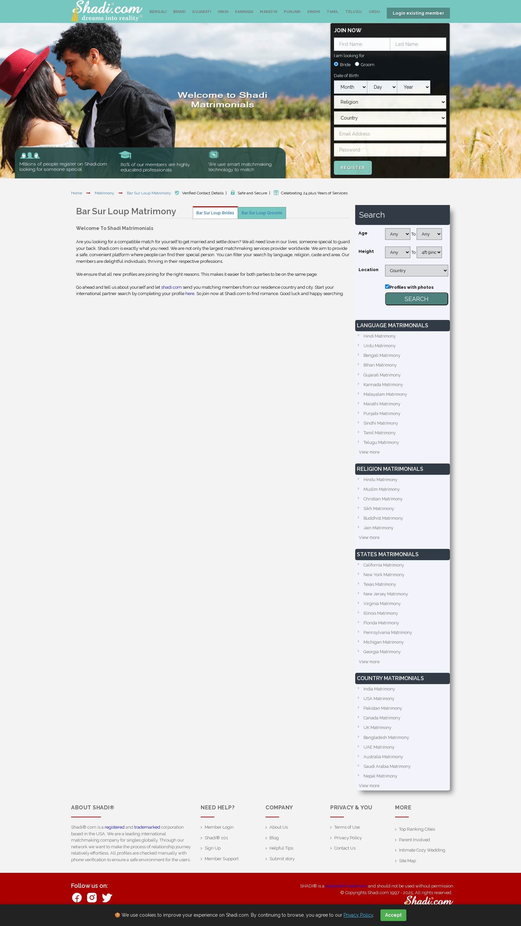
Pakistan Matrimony (383, 712)
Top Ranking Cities (417, 834)
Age (363, 232)
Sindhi (313, 12)
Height (366, 250)
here (189, 292)
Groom (367, 63)
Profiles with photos (411, 286)
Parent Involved (414, 844)
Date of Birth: (347, 74)
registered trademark (346, 890)
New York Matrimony (384, 576)
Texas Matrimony (380, 586)
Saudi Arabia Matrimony (387, 771)
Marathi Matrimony (382, 403)
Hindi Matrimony (380, 335)
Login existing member (418, 13)
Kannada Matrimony (384, 384)
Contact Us (345, 853)
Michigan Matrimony (384, 645)
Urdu (374, 12)
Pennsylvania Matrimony (388, 635)
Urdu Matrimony (380, 345)
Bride (345, 63)
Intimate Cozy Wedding (422, 855)
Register (353, 166)
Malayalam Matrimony (386, 394)
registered (115, 832)
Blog (274, 842)
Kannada (244, 12)
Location (368, 268)
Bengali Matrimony (382, 355)
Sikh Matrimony (379, 509)
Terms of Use (347, 832)
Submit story (282, 863)
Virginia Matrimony (382, 606)
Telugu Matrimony (382, 443)
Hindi (223, 12)
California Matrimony (384, 567)
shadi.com (171, 286)
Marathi (268, 12)
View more (369, 453)
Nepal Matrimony (381, 780)
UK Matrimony (378, 731)
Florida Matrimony (382, 625)
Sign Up (213, 853)
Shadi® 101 (216, 842)
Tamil (333, 12)
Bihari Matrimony (381, 364)
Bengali (158, 12)
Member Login (219, 832)
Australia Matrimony (384, 761)
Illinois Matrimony (381, 615)
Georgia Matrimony (382, 655)
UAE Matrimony (379, 751)
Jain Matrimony (379, 529)
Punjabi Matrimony (382, 413)
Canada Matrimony (382, 721)
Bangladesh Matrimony (387, 741)
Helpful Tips (281, 853)
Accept (393, 915)
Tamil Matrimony (380, 433)
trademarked (147, 832)
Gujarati (201, 12)
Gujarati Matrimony (382, 374)
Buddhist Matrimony (384, 519)
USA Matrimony (379, 702)
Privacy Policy (348, 842)
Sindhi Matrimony (381, 423)
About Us (278, 832)
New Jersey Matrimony (386, 596)
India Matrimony (380, 692)
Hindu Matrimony (381, 480)
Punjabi (292, 12)
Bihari (179, 12)
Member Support (222, 863)
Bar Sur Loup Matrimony (149, 192)
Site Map (407, 865)
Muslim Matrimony (382, 490)
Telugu (353, 12)
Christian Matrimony (383, 500)
